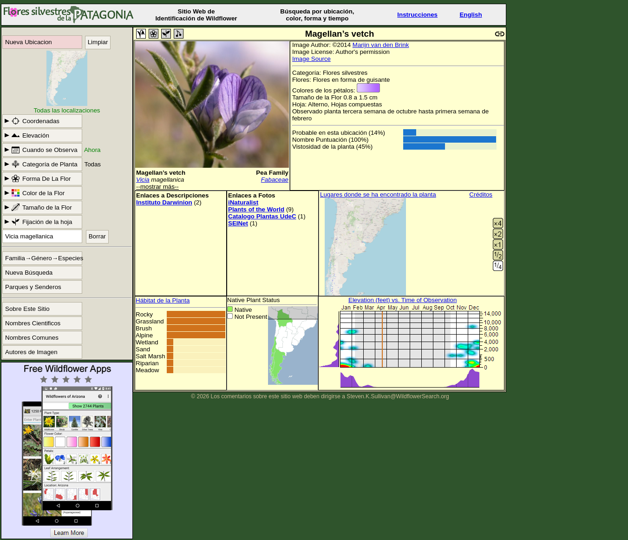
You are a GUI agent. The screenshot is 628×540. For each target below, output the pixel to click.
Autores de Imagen (31, 352)
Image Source (311, 58)
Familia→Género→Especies (43, 258)
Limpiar (98, 42)
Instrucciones (417, 14)
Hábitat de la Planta (163, 300)
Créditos (480, 194)
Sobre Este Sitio (27, 308)
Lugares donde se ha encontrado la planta (378, 194)
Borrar (97, 236)
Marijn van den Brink (381, 44)
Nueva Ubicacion (28, 42)
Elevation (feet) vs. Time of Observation (402, 299)
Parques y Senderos (33, 286)
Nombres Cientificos (32, 323)
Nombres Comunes (32, 337)
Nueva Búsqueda (28, 272)
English (470, 14)
